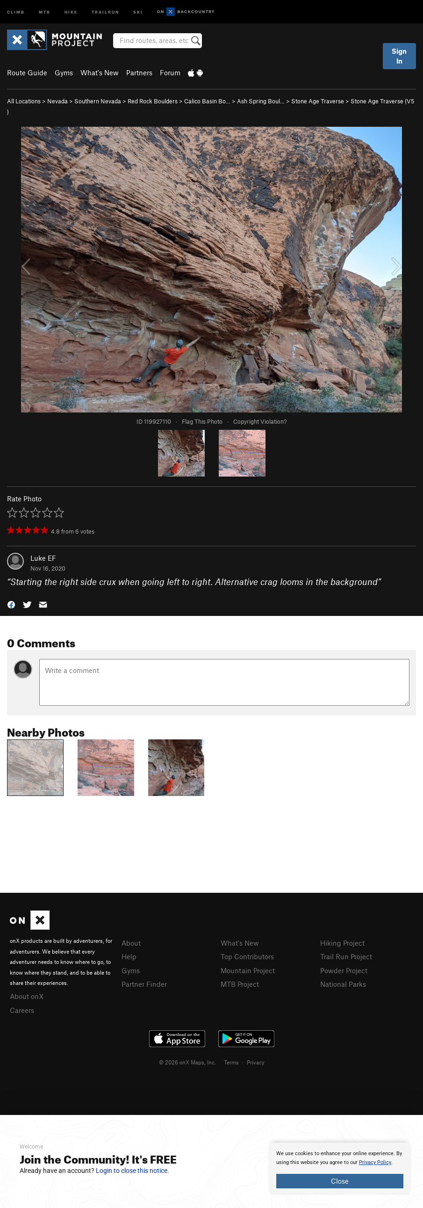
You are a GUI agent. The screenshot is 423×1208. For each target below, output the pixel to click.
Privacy (256, 1062)
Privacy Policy (375, 1162)
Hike (71, 11)
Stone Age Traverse (317, 101)
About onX (26, 996)
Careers (22, 1010)
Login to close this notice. (132, 1170)
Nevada (57, 101)
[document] (339, 1168)
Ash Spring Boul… (261, 101)
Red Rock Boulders (153, 101)
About (131, 943)
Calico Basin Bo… (207, 101)
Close (340, 1181)
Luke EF (43, 558)
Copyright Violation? (260, 421)
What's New (99, 72)
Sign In (399, 56)
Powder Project (343, 970)
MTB (44, 11)
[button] (11, 604)
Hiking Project (342, 943)
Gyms (64, 72)
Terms (231, 1062)
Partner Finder (144, 984)
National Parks (343, 984)
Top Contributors (247, 956)
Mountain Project (248, 970)
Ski (138, 11)
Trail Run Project (346, 956)
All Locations (24, 101)
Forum (170, 72)
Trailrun (105, 11)
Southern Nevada (97, 101)
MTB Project (240, 984)
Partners (139, 72)
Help (129, 956)
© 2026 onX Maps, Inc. (187, 1062)
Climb (16, 11)
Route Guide (27, 72)
